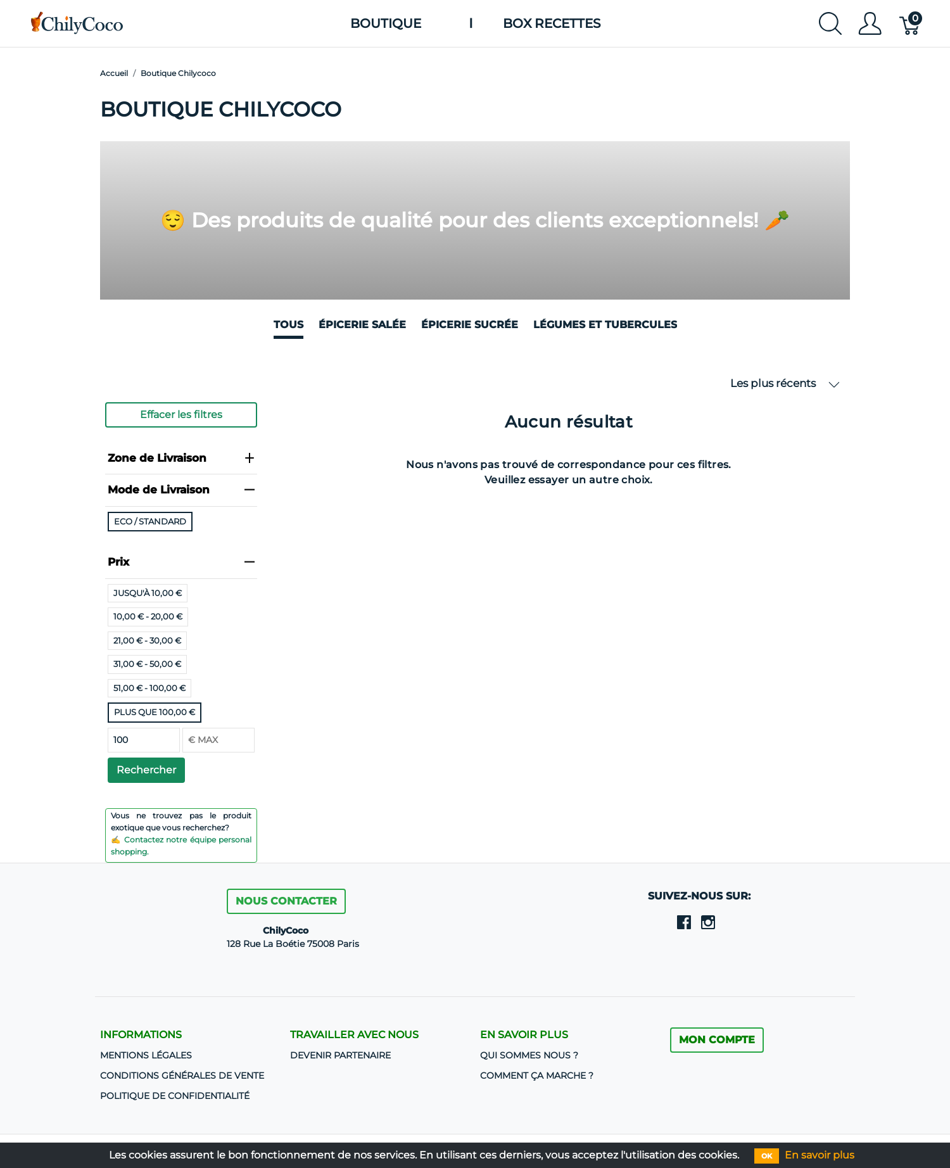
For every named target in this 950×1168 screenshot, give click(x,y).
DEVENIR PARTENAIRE (340, 1055)
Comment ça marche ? (536, 1075)
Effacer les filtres (181, 415)
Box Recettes (551, 23)
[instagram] (708, 921)
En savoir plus (819, 1155)
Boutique (385, 23)
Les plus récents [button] (785, 383)
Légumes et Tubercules (605, 325)
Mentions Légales (146, 1055)
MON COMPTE (717, 1040)
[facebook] (684, 921)
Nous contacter (286, 901)
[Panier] (910, 23)
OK (766, 1156)
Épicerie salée (362, 325)
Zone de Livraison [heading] (181, 458)
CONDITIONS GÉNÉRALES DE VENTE (182, 1075)
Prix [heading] (181, 561)
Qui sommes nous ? (529, 1055)
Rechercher (146, 770)
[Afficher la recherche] (830, 23)
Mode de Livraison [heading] (181, 489)
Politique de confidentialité (175, 1095)
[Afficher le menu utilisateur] (870, 23)
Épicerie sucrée (469, 325)
